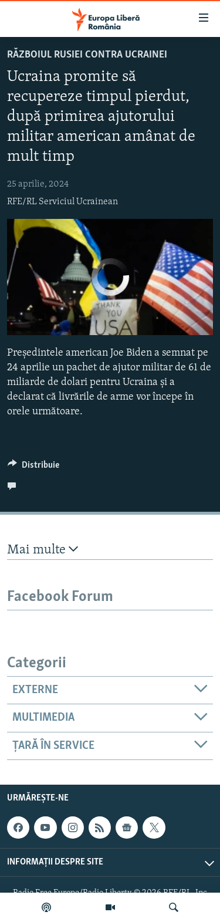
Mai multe (42, 549)
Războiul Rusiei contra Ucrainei (87, 54)
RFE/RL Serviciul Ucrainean (62, 202)
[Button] (33, 468)
